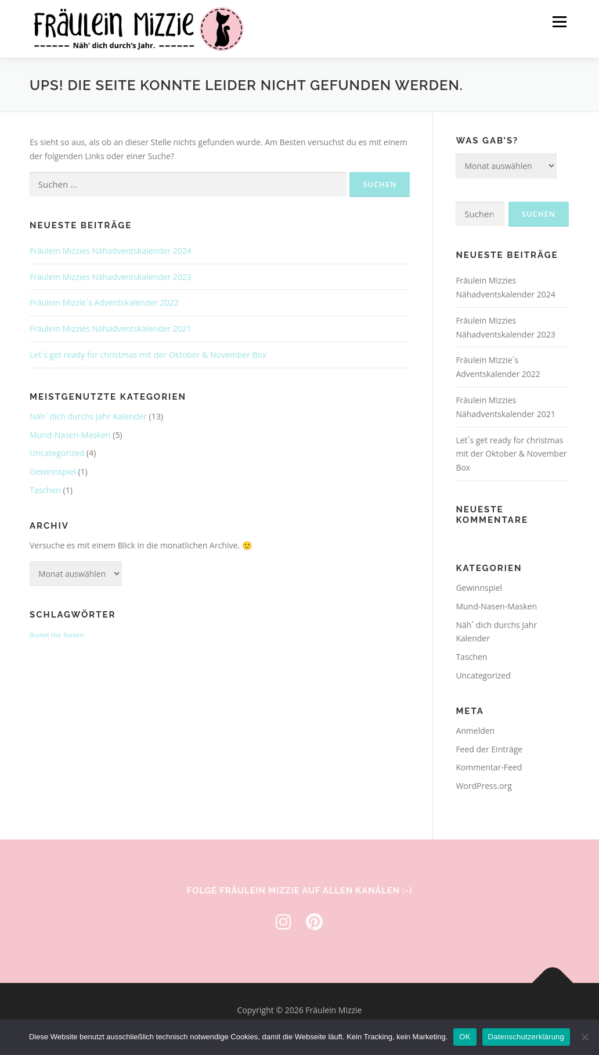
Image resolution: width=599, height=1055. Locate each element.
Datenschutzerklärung (526, 1036)
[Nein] (584, 1037)
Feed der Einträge (489, 749)
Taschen (45, 490)
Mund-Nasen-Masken (70, 434)
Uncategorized (57, 452)
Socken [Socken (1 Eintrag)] (73, 635)
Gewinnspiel (53, 471)
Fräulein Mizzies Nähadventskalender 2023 (111, 276)
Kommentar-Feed (489, 767)
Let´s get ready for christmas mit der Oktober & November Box (148, 354)
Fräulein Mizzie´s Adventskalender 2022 (104, 302)
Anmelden (475, 730)
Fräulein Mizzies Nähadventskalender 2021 (111, 328)
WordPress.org (483, 785)
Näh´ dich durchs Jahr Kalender (88, 416)
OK (464, 1036)
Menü (559, 21)
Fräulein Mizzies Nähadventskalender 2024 (111, 250)
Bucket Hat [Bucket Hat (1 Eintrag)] (45, 635)
